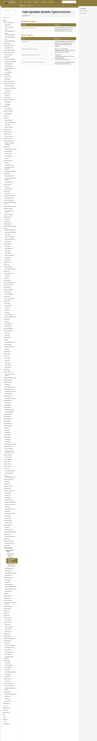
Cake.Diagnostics (9, 182)
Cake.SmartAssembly (10, 536)
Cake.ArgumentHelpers (10, 61)
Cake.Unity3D (8, 636)
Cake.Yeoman (8, 701)
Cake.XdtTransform (9, 685)
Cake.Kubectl (8, 367)
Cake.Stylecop (8, 591)
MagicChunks (7, 707)
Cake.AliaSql (8, 25)
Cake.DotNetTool (9, 208)
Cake (5, 20)
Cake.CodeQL (8, 134)
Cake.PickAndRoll (9, 473)
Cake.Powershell (9, 486)
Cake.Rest (7, 506)
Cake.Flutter (8, 257)
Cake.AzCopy (8, 76)
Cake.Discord (8, 184)
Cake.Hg (7, 321)
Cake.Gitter (7, 296)
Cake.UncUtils (8, 629)
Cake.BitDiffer (8, 90)
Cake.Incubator (8, 344)
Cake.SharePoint (9, 529)
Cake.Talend (8, 598)
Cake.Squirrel (8, 579)
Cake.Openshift (8, 454)
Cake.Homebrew (9, 330)
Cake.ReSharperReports (10, 502)
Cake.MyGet (8, 416)
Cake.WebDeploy (9, 665)
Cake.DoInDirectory (9, 198)
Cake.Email (7, 219)
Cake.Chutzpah (8, 113)
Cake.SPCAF (8, 545)
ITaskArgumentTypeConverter (29, 27)
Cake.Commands (9, 136)
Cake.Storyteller (8, 584)
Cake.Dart (7, 163)
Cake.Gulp (7, 312)
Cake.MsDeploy (8, 414)
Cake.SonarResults (9, 541)
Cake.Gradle (8, 300)
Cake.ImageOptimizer (10, 342)
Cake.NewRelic (8, 425)
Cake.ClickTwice (9, 120)
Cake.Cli (7, 118)
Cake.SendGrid (8, 520)
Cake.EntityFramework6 (10, 226)
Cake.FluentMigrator (9, 255)
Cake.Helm (7, 319)
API (57, 2)
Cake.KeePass (8, 365)
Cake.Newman (8, 423)
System (6, 719)
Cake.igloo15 (8, 337)
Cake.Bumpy (8, 104)
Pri (4, 714)
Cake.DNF (7, 186)
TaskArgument (25, 41)
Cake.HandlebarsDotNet (10, 316)
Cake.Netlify (8, 421)
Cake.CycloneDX (9, 160)
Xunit (5, 721)
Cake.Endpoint (8, 224)
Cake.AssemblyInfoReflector (9, 69)
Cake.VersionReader (10, 645)
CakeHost (68, 63)
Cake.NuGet (7, 441)
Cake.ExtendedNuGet (10, 239)
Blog (21, 2)
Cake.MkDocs (8, 405)
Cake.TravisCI (8, 622)
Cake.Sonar (7, 538)
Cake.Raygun (8, 497)
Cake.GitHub (8, 280)
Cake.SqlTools (8, 575)
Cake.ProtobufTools (9, 490)
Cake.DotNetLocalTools (10, 206)
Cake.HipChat (8, 326)
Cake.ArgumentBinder (10, 59)
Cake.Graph (7, 303)
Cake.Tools (7, 615)
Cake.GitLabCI (8, 291)
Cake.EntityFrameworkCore (10, 229)
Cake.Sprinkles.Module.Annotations (11, 555)
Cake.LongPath (8, 382)
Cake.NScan (8, 432)
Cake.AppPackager (9, 52)
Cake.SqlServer (8, 570)
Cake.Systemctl (8, 595)
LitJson (5, 705)
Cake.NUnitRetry (9, 446)
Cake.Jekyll (7, 353)
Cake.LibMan (8, 371)
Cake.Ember (8, 221)
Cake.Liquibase (8, 380)
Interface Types (83, 10)
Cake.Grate (7, 307)
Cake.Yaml (7, 696)
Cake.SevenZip (8, 525)
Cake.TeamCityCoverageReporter (11, 603)
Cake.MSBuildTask (9, 412)
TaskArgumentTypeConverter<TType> (64, 56)
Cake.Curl (7, 158)
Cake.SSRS (7, 582)
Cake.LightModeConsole (10, 377)
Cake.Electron (8, 217)
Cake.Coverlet (8, 153)
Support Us (23, 5)
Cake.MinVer (8, 403)
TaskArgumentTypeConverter (29, 54)
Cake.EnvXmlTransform (10, 232)
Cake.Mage (7, 384)
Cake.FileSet (8, 250)
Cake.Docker (8, 193)
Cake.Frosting (8, 262)
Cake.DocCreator (9, 188)
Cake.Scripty (8, 515)
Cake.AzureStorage (9, 86)
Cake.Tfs (7, 611)
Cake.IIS (7, 339)
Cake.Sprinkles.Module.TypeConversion (12, 561)
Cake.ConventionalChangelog (9, 144)
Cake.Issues (7, 351)
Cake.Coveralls (8, 151)
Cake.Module (8, 407)
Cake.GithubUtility (9, 284)
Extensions (43, 2)
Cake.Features (8, 243)
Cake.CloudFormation (10, 122)
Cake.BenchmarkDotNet (10, 88)
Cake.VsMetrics (8, 654)
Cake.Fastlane (8, 241)
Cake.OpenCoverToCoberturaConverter (9, 451)
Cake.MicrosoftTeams (10, 398)
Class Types (83, 13)
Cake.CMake (8, 124)
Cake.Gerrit (7, 275)
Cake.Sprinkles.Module (10, 550)
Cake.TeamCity (8, 600)
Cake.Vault (7, 643)
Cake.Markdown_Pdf (10, 387)
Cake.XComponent (9, 683)
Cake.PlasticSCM (9, 479)
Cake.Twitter (8, 624)
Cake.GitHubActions (9, 282)
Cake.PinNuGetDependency (10, 476)
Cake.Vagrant (8, 640)
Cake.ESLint (7, 234)
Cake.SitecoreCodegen (10, 531)
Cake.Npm (7, 428)
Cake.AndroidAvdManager (10, 34)
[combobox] (69, 2)
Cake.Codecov (8, 129)
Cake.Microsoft (8, 396)
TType (38, 54)
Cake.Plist (7, 481)
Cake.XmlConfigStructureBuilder (11, 688)
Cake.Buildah (8, 102)
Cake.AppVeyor (8, 54)
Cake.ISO (7, 349)
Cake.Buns (7, 106)
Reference (36, 2)
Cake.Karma (8, 362)
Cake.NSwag (8, 437)
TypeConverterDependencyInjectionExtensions (33, 62)
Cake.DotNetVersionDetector (9, 211)
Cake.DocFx (7, 191)
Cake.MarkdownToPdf (10, 391)
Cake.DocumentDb (9, 195)
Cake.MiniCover (8, 400)
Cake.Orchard (8, 457)
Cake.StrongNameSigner (11, 586)
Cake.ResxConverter (10, 509)
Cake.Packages (8, 459)
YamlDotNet (7, 723)
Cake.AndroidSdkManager (10, 40)
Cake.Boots (7, 95)
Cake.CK (7, 115)
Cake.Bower (8, 97)
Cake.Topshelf (8, 618)
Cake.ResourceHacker (10, 504)
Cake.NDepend (8, 419)
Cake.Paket (7, 461)
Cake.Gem (7, 271)
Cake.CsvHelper (8, 156)
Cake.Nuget (7, 439)
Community (51, 2)
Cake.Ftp (7, 264)
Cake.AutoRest (8, 72)
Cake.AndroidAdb (9, 27)
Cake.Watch (7, 662)
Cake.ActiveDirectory (10, 22)
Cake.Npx (7, 430)
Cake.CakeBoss (8, 108)
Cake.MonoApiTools (9, 409)
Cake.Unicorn (8, 631)
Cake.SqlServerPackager (11, 573)
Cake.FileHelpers (9, 248)
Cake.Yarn (7, 698)
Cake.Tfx (7, 613)
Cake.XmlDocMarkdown (10, 694)
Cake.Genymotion (9, 273)
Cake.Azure (7, 79)
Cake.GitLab (7, 287)
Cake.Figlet (7, 246)
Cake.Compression (9, 140)
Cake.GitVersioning (9, 298)
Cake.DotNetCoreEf (9, 200)
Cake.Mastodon (8, 393)
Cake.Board (7, 92)
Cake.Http (7, 335)
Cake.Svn (7, 593)
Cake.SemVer (8, 518)
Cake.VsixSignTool (9, 652)
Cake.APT (7, 57)
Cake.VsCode (8, 650)
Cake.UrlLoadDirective (10, 638)
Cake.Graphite (8, 305)
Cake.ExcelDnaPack (9, 236)
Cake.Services (8, 522)
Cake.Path (7, 468)
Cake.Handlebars (9, 314)
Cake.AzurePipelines (10, 83)
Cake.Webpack (8, 667)
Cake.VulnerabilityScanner (9, 657)
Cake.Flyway (8, 259)
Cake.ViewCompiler (9, 647)
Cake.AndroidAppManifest (10, 30)
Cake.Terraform (8, 606)
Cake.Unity (7, 634)
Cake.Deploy (8, 173)
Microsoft (6, 710)
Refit (5, 717)
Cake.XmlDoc (8, 691)
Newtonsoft (7, 712)
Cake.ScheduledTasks (10, 513)
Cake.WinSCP (8, 674)
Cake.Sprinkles (8, 547)
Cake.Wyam (7, 676)
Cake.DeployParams (9, 176)
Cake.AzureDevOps (9, 81)
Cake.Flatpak (8, 252)
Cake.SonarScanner (9, 543)
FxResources (7, 703)
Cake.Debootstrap (9, 165)
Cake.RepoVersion (9, 499)
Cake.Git (7, 278)
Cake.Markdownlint (9, 389)
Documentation (28, 2)
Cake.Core (7, 147)
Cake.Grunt (7, 310)
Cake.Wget (7, 669)
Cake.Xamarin (8, 678)
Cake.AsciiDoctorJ (9, 66)
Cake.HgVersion (8, 323)
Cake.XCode (8, 681)
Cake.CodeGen (8, 131)
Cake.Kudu (7, 369)
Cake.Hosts (7, 332)
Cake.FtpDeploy (8, 266)
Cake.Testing (8, 608)
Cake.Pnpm (7, 483)
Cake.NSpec (8, 435)
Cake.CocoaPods (9, 127)
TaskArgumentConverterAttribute (30, 49)
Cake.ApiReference (9, 45)
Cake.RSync (7, 511)
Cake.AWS (7, 74)
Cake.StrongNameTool (10, 589)
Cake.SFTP (7, 527)
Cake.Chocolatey (9, 111)
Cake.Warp (7, 660)
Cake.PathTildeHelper (10, 470)
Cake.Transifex (8, 620)
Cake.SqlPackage (9, 568)
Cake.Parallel (8, 466)
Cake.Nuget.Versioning (10, 444)
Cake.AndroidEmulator (10, 37)
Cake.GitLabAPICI (9, 289)
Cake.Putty (7, 495)
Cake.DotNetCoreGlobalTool (10, 203)
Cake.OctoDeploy (9, 448)
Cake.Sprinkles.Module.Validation (12, 565)
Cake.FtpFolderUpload (10, 268)
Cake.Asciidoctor (9, 63)
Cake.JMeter (8, 358)
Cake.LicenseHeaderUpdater (10, 374)
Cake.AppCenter (9, 47)
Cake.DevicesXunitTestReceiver (10, 179)
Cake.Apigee (8, 43)
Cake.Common (8, 138)
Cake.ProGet (8, 488)
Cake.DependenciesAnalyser (9, 168)
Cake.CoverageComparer (11, 149)
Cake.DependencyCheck (10, 171)
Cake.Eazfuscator (9, 214)
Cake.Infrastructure (9, 346)
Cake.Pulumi (8, 493)
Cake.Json (7, 360)
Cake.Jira (7, 355)
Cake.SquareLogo (9, 577)
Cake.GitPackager (9, 294)
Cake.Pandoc (8, 464)
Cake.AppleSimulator (10, 50)
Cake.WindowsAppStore (10, 672)
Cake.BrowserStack (9, 99)
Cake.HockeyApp (9, 328)
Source (31, 5)
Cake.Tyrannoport (9, 627)
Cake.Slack (7, 534)
